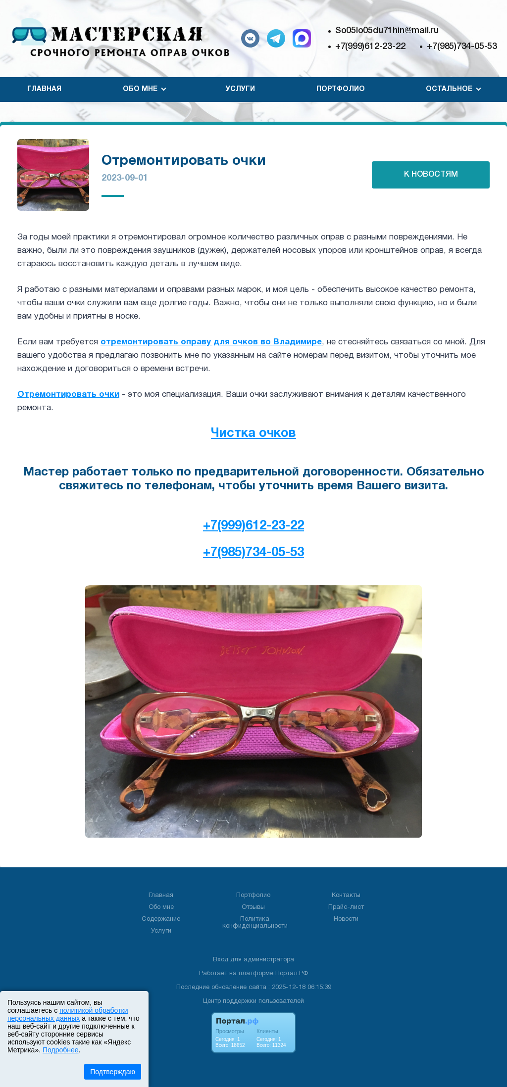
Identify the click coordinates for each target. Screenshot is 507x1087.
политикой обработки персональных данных (67, 1014)
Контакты (346, 895)
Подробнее (61, 1050)
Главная (44, 89)
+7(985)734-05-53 (462, 46)
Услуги (240, 89)
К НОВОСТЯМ (431, 174)
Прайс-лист (346, 907)
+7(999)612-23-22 (370, 46)
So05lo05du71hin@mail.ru (387, 31)
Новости (346, 919)
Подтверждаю (112, 1072)
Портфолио (340, 89)
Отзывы (253, 907)
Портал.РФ (291, 974)
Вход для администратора (253, 960)
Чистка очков (253, 433)
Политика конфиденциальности (255, 922)
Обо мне (161, 907)
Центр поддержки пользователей (253, 1001)
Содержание (161, 919)
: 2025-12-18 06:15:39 (299, 988)
